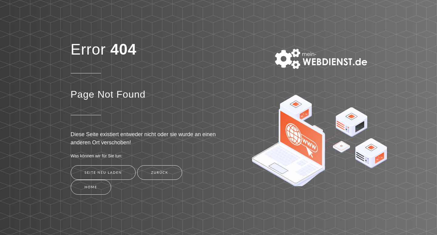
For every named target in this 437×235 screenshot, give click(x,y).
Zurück (159, 172)
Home (91, 187)
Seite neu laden (103, 172)
